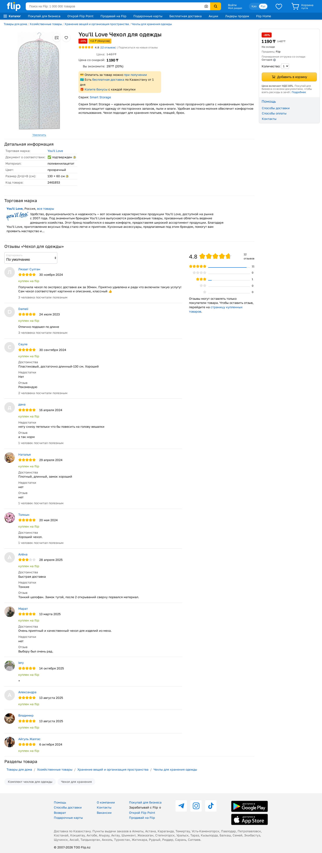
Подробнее (299, 92)
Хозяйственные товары (46, 24)
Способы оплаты (274, 113)
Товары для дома (15, 24)
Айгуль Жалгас (29, 739)
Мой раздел (235, 8)
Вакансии (104, 812)
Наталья (24, 454)
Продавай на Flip (113, 16)
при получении (135, 75)
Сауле (22, 344)
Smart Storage (100, 97)
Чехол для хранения (76, 781)
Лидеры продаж (237, 16)
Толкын (23, 514)
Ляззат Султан (29, 269)
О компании (106, 802)
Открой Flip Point (80, 16)
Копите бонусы (96, 89)
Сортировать (14, 255)
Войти (232, 5)
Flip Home (263, 16)
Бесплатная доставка (185, 16)
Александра (27, 692)
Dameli (23, 309)
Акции (213, 16)
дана (22, 404)
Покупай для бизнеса (44, 16)
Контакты (269, 119)
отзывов (108, 47)
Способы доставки (276, 108)
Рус (263, 6)
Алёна (22, 554)
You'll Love (55, 151)
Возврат (60, 812)
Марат (23, 608)
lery (21, 662)
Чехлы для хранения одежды (151, 24)
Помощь (60, 802)
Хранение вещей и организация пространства (97, 24)
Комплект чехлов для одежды (30, 781)
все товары (45, 208)
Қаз (254, 6)
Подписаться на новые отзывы (138, 47)
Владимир (26, 715)
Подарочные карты (147, 16)
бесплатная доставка (108, 79)
